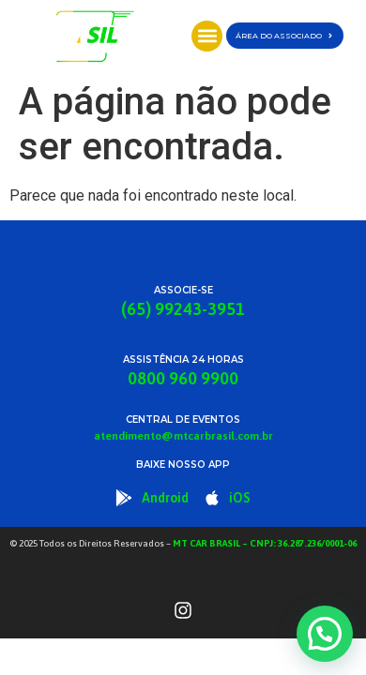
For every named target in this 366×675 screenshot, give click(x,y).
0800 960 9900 (183, 378)
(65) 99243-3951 (183, 309)
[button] (206, 36)
